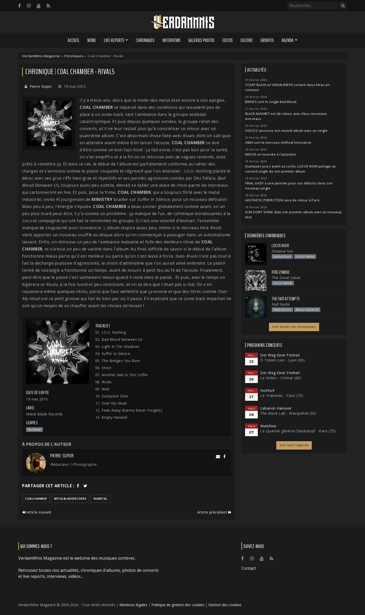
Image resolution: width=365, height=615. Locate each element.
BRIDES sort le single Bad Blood (271, 102)
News (91, 40)
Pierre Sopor (41, 86)
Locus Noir (280, 246)
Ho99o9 (267, 390)
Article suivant (36, 512)
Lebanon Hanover (276, 408)
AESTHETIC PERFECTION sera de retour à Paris (282, 200)
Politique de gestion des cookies (177, 604)
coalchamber (36, 498)
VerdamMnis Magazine (41, 56)
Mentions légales (133, 604)
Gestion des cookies (225, 604)
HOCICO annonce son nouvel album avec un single (286, 131)
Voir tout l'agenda (294, 445)
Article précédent (214, 512)
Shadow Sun (282, 251)
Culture (247, 40)
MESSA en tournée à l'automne (270, 154)
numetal (100, 498)
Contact (248, 568)
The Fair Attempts (286, 299)
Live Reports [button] (114, 40)
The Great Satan (286, 277)
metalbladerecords (70, 498)
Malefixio (268, 425)
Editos (227, 40)
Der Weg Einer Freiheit (280, 355)
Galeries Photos (201, 40)
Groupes (267, 40)
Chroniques (145, 40)
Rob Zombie (281, 272)
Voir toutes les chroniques (294, 327)
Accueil (73, 40)
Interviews (171, 40)
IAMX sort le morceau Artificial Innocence (278, 142)
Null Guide (281, 304)
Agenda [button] (288, 40)
